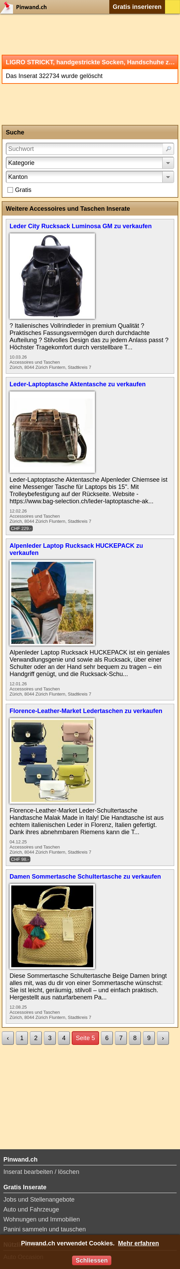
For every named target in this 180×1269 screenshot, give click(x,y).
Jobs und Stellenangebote (38, 1199)
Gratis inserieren (137, 6)
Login (172, 7)
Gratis (23, 189)
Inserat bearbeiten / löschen (41, 1171)
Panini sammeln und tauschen (44, 1229)
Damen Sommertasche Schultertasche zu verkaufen (85, 876)
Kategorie (21, 162)
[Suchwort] (90, 149)
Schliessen (91, 1260)
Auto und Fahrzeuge (31, 1209)
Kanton (18, 176)
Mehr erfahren (138, 1243)
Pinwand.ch (25, 7)
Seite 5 (85, 1038)
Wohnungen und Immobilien (41, 1219)
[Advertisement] (90, 34)
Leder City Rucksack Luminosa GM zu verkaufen (81, 226)
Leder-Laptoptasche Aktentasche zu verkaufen (78, 384)
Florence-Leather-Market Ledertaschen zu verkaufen (86, 711)
